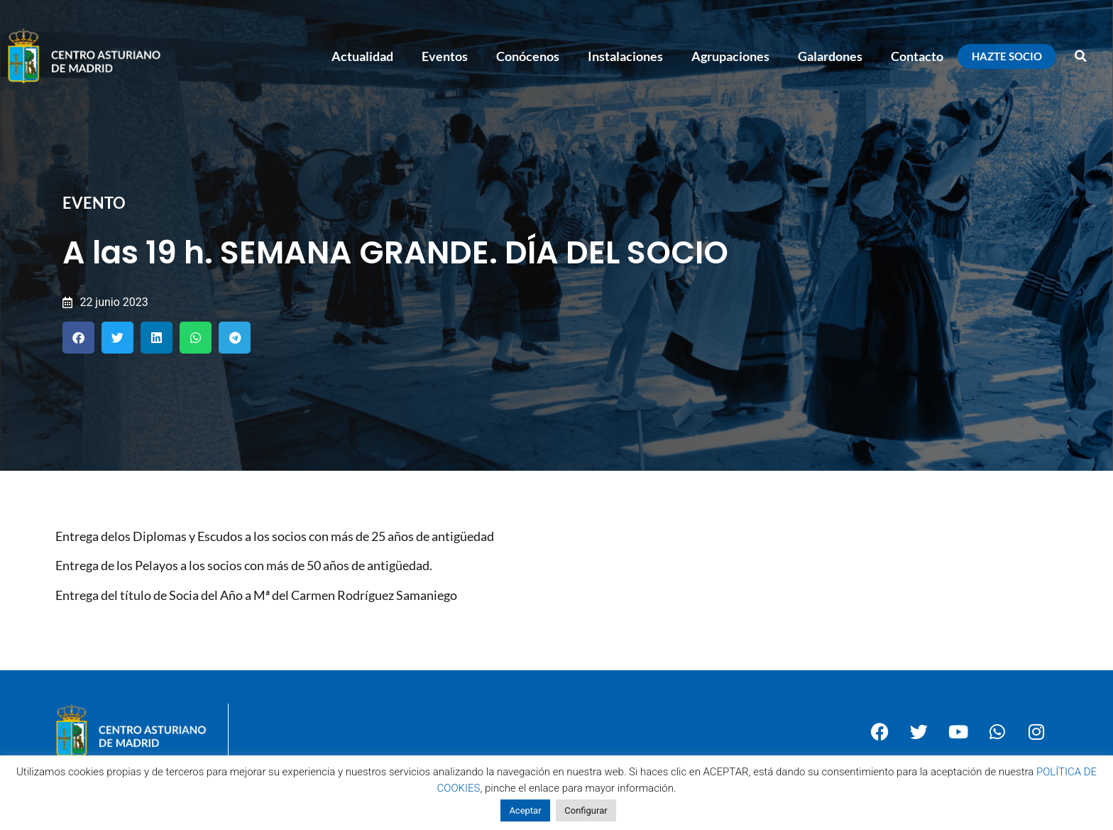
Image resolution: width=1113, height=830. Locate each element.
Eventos (445, 56)
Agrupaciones (730, 56)
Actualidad (362, 56)
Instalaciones (625, 56)
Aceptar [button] (525, 810)
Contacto (917, 56)
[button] (1081, 56)
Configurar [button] (585, 810)
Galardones (830, 56)
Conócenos (527, 56)
